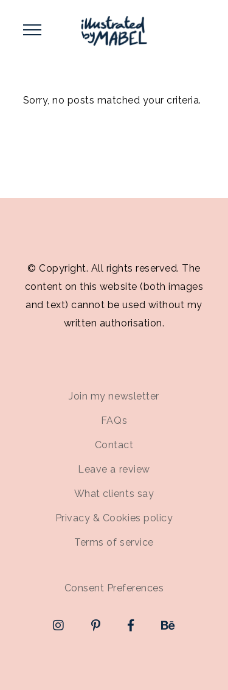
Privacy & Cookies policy (114, 518)
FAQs (114, 420)
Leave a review (114, 469)
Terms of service (113, 542)
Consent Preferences (114, 588)
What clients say (114, 493)
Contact (114, 445)
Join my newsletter (114, 396)
